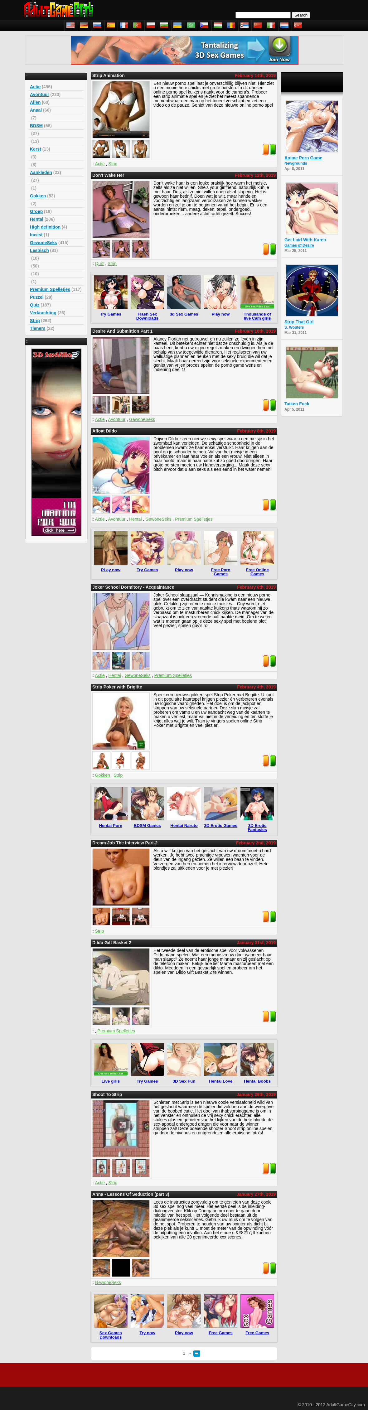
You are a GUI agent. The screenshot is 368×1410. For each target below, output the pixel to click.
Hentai (36, 219)
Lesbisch (39, 250)
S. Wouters (294, 327)
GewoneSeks (43, 242)
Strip (35, 320)
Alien (35, 102)
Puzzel (37, 297)
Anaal (36, 110)
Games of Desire (299, 245)
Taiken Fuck (296, 404)
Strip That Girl (298, 322)
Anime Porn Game (303, 158)
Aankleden (41, 172)
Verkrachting (43, 312)
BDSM (36, 125)
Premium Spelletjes (50, 289)
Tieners (38, 328)
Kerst (35, 149)
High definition (45, 227)
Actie (35, 86)
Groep (36, 211)
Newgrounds (295, 163)
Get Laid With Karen (305, 240)
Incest (36, 234)
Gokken (38, 195)
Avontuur (39, 94)
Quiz (34, 304)
